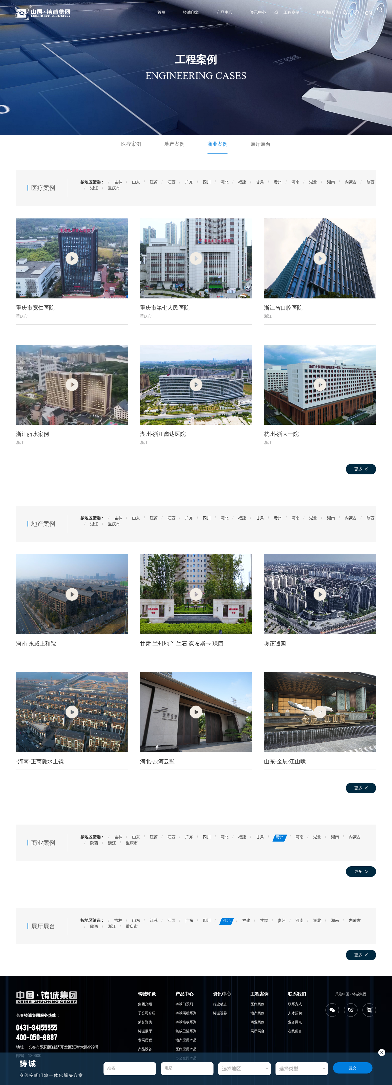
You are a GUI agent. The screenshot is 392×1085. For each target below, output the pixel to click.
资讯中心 (258, 12)
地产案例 (176, 143)
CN (369, 12)
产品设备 (145, 1048)
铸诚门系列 (184, 1003)
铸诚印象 (191, 12)
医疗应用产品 (186, 1048)
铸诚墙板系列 (186, 1021)
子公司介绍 (147, 1012)
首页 (162, 12)
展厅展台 (255, 143)
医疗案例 (137, 143)
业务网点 (295, 1021)
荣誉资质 (145, 1021)
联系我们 (325, 12)
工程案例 (292, 12)
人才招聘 (295, 1012)
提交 (352, 1069)
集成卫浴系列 (186, 1030)
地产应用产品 (186, 1039)
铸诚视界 (220, 1012)
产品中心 (224, 12)
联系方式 (295, 1003)
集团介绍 (145, 1003)
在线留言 (295, 1030)
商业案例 (216, 143)
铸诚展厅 (145, 1030)
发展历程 (145, 1039)
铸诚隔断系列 (186, 1012)
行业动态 (220, 1003)
